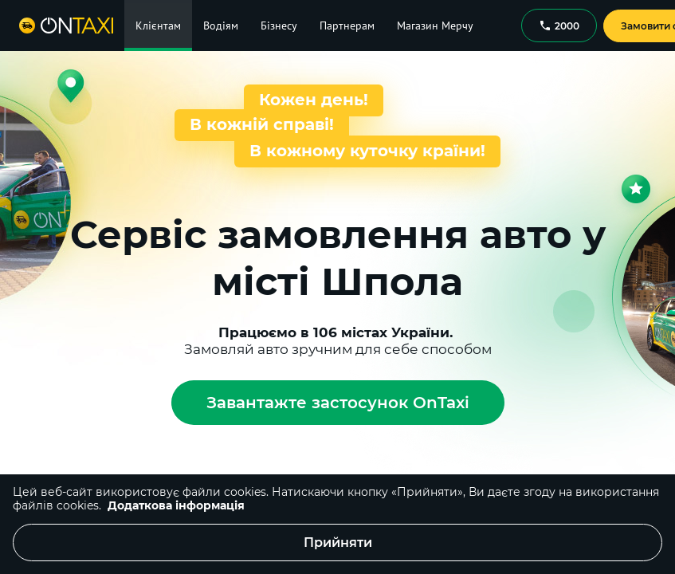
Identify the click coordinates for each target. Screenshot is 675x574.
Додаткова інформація (176, 505)
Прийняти (338, 542)
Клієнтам (158, 25)
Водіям (220, 25)
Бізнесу (279, 25)
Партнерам (347, 25)
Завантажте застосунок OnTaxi (337, 402)
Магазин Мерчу (435, 25)
